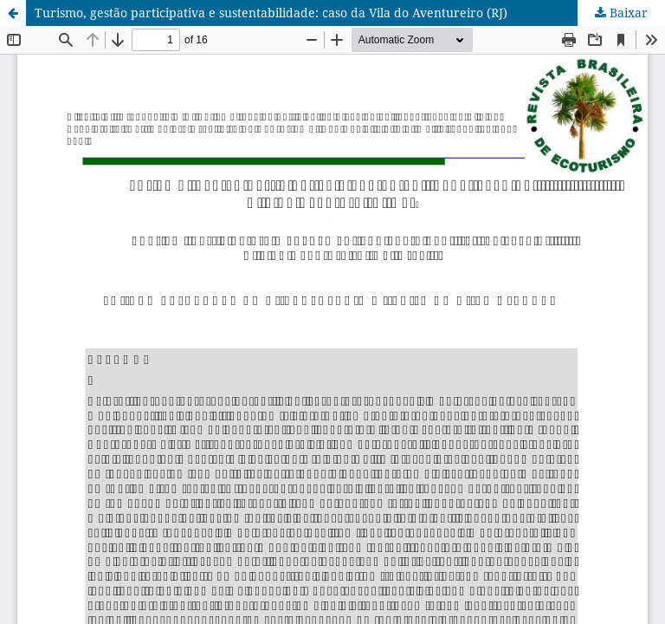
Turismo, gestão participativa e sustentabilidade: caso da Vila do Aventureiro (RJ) (271, 12)
